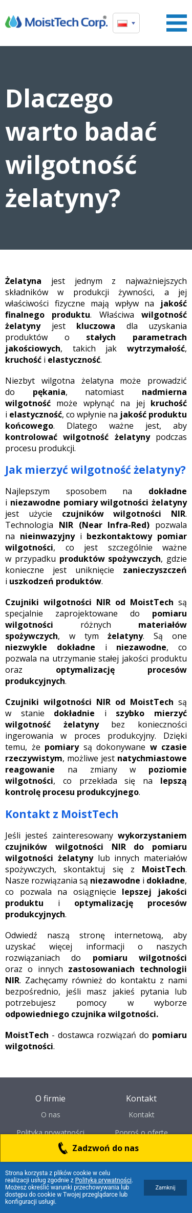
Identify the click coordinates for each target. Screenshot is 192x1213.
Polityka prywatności (50, 1132)
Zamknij (165, 1187)
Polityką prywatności (103, 1180)
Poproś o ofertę (141, 1132)
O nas (50, 1114)
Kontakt (142, 1114)
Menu (176, 23)
